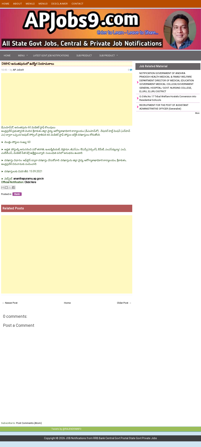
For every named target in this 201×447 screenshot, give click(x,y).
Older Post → (124, 302)
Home (5, 3)
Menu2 (30, 3)
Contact (77, 3)
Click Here (30, 182)
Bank (17, 194)
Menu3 (43, 3)
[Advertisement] (66, 99)
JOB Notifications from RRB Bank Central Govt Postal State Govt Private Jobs (111, 438)
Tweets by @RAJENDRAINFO (66, 429)
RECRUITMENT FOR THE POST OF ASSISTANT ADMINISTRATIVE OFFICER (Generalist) (163, 107)
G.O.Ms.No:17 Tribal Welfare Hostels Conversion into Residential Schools (167, 98)
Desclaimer (59, 3)
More (197, 113)
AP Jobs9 (18, 69)
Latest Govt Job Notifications (51, 55)
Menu (21, 55)
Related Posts (13, 208)
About (17, 3)
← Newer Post (10, 302)
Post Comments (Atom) (29, 423)
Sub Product (84, 55)
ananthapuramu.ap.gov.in (28, 178)
